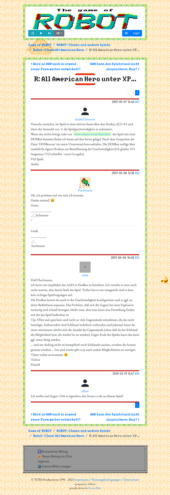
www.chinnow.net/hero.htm (92, 134)
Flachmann (85, 190)
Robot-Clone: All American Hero (58, 50)
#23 (137, 258)
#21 (137, 102)
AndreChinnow (85, 119)
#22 (137, 173)
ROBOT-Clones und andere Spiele (83, 45)
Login (136, 33)
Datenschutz (131, 479)
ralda (85, 275)
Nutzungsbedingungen (105, 479)
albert (85, 391)
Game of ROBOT (40, 45)
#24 (137, 374)
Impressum (82, 479)
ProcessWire (94, 488)
